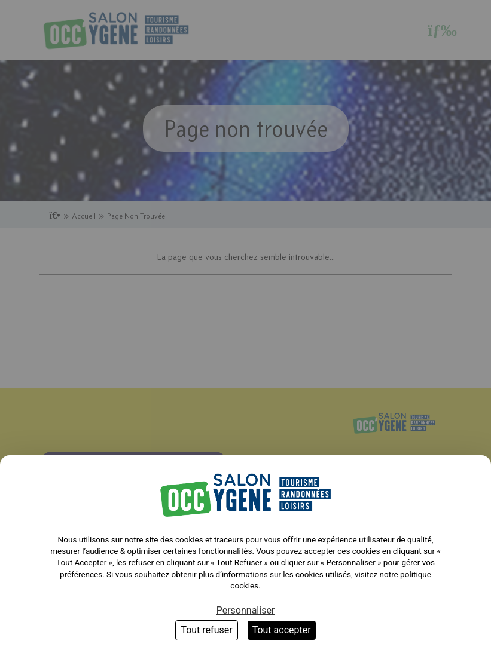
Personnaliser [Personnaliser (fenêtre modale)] (245, 610)
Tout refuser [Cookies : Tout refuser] (206, 630)
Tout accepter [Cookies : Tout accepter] (281, 630)
